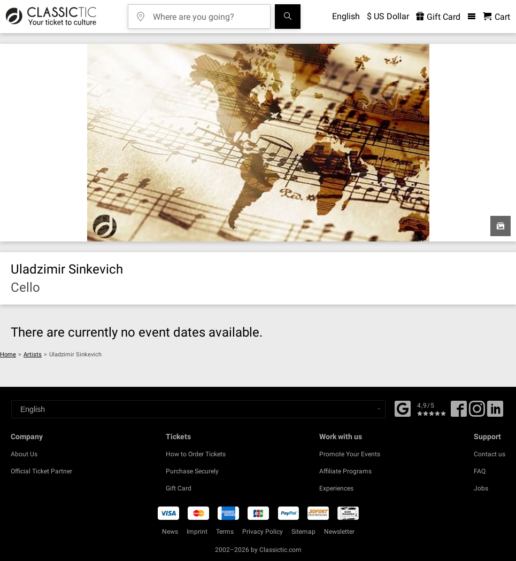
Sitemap (303, 531)
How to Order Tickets (196, 454)
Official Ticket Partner (41, 471)
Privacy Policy (262, 531)
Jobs (481, 488)
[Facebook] (403, 408)
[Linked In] (495, 412)
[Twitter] (477, 412)
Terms (225, 531)
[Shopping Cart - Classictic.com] (496, 17)
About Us (24, 454)
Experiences (336, 488)
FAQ (480, 471)
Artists (33, 354)
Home (8, 354)
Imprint (197, 531)
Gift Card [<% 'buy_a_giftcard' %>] (438, 17)
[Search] (288, 16)
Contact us (489, 454)
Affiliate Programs (345, 471)
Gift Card (178, 488)
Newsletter (339, 531)
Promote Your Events (349, 454)
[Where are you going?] (207, 13)
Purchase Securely (192, 471)
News (170, 531)
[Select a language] (198, 409)
